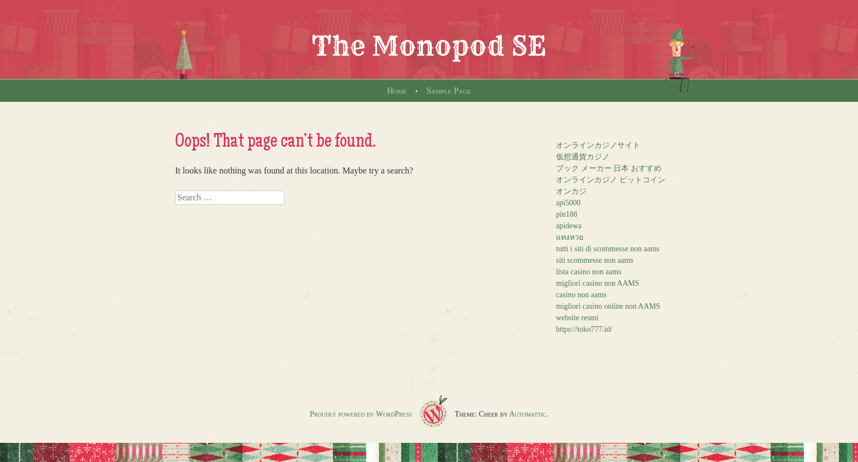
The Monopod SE (429, 46)
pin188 (566, 214)
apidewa (569, 226)
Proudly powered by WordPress (361, 414)
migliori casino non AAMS (597, 283)
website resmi (577, 318)
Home (397, 90)
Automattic (528, 414)
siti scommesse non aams (594, 260)
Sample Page (448, 90)
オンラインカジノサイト (598, 145)
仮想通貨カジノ (583, 157)
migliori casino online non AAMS (608, 306)
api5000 (568, 203)
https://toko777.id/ (584, 329)
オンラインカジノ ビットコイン (610, 180)
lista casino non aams (588, 272)
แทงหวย (569, 237)
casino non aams (581, 295)
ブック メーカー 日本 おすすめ (609, 168)
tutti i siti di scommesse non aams (607, 249)
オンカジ (571, 191)
